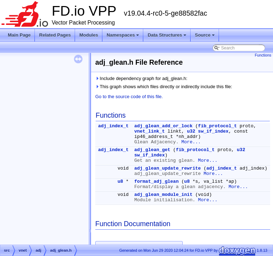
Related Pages (55, 35)
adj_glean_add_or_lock (163, 126)
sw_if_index (213, 131)
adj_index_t (113, 126)
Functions (263, 55)
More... (191, 142)
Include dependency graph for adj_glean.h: (141, 78)
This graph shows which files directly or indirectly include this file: (163, 86)
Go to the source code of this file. (129, 96)
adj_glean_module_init (163, 194)
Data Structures (167, 37)
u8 (120, 181)
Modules (88, 35)
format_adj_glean (156, 181)
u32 (191, 131)
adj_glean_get (152, 150)
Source (205, 37)
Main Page (19, 35)
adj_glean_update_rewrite (167, 168)
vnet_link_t (149, 131)
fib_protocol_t (217, 126)
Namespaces (123, 37)
